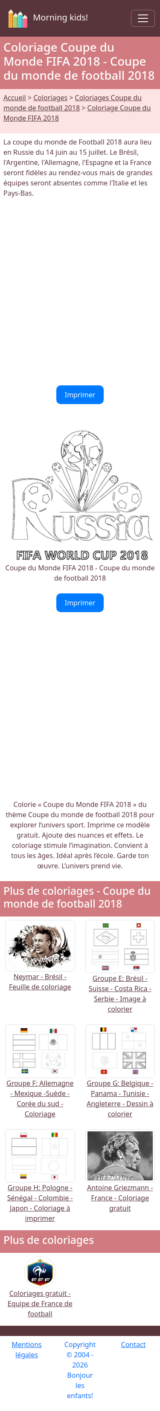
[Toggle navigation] (143, 18)
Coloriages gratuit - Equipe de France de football (40, 1292)
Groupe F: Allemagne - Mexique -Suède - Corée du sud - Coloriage (40, 1082)
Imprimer (80, 394)
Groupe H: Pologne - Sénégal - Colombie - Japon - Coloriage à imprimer (40, 1186)
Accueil (14, 97)
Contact (133, 1344)
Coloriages (50, 97)
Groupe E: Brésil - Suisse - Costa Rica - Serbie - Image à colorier (120, 977)
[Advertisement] (80, 292)
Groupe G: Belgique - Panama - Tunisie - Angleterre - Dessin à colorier (120, 1082)
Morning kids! (46, 18)
